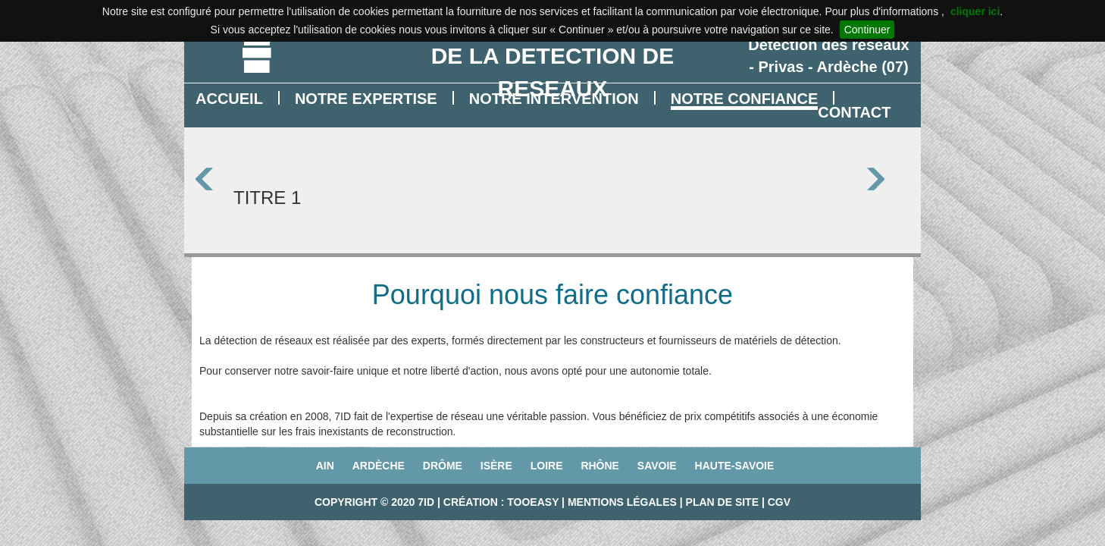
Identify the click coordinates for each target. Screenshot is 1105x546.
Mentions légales (622, 502)
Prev (217, 179)
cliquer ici (975, 11)
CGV (779, 502)
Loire (547, 466)
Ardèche (378, 466)
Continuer (867, 30)
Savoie (657, 466)
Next (887, 179)
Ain (325, 466)
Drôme (442, 466)
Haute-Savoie (735, 466)
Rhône (600, 466)
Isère (496, 466)
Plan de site (722, 502)
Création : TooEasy (501, 502)
